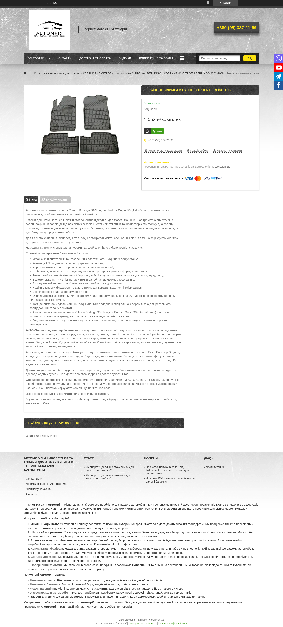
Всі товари (36, 58)
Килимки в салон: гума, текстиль (46, 483)
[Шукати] (249, 58)
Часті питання (215, 467)
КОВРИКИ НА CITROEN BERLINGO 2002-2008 (194, 73)
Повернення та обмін (156, 58)
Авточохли (32, 494)
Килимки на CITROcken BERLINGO (138, 73)
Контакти (64, 58)
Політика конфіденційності (172, 623)
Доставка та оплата (95, 58)
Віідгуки (125, 58)
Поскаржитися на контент (142, 623)
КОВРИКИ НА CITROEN (98, 73)
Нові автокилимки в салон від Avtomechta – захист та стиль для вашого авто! (167, 470)
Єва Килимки (34, 478)
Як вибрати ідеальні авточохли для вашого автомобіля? (108, 477)
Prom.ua (159, 619)
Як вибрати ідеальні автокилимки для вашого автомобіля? (110, 468)
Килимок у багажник (38, 489)
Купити (157, 131)
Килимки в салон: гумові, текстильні (57, 73)
